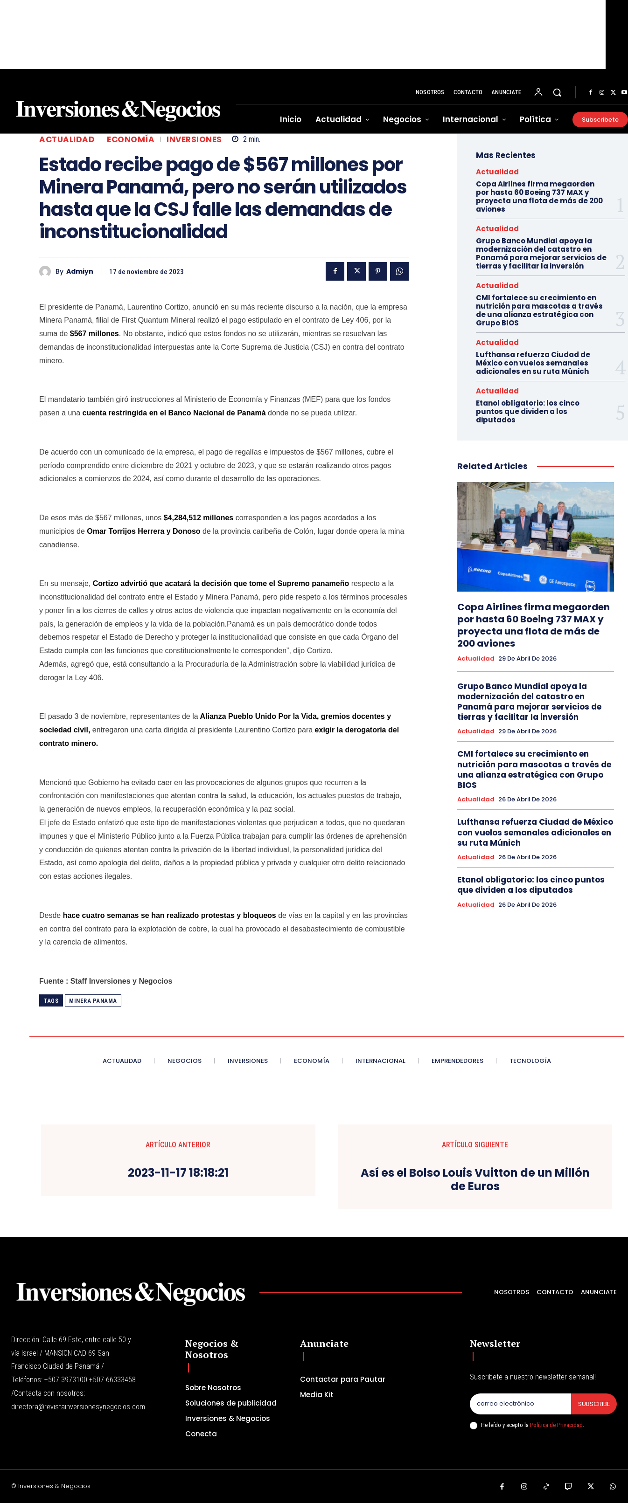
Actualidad (67, 140)
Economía (130, 140)
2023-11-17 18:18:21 (178, 1173)
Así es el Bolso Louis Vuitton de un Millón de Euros (475, 1179)
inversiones (194, 140)
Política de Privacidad (556, 1424)
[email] (520, 1404)
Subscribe (594, 1404)
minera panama (93, 1000)
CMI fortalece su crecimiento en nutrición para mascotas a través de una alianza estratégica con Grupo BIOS (539, 310)
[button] (557, 92)
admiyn (79, 272)
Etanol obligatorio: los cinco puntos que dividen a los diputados (527, 411)
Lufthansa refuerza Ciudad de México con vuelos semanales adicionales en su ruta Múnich (533, 363)
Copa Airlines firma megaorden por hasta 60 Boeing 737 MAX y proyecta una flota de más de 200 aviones (539, 196)
